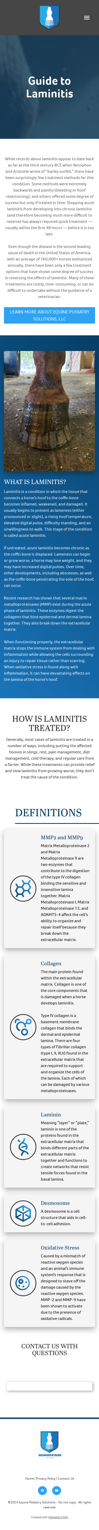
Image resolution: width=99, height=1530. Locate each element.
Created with (49, 1517)
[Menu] (86, 17)
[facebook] (42, 1490)
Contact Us (66, 1478)
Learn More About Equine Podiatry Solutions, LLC (49, 315)
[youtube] (56, 1490)
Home (29, 1478)
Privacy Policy (46, 1478)
